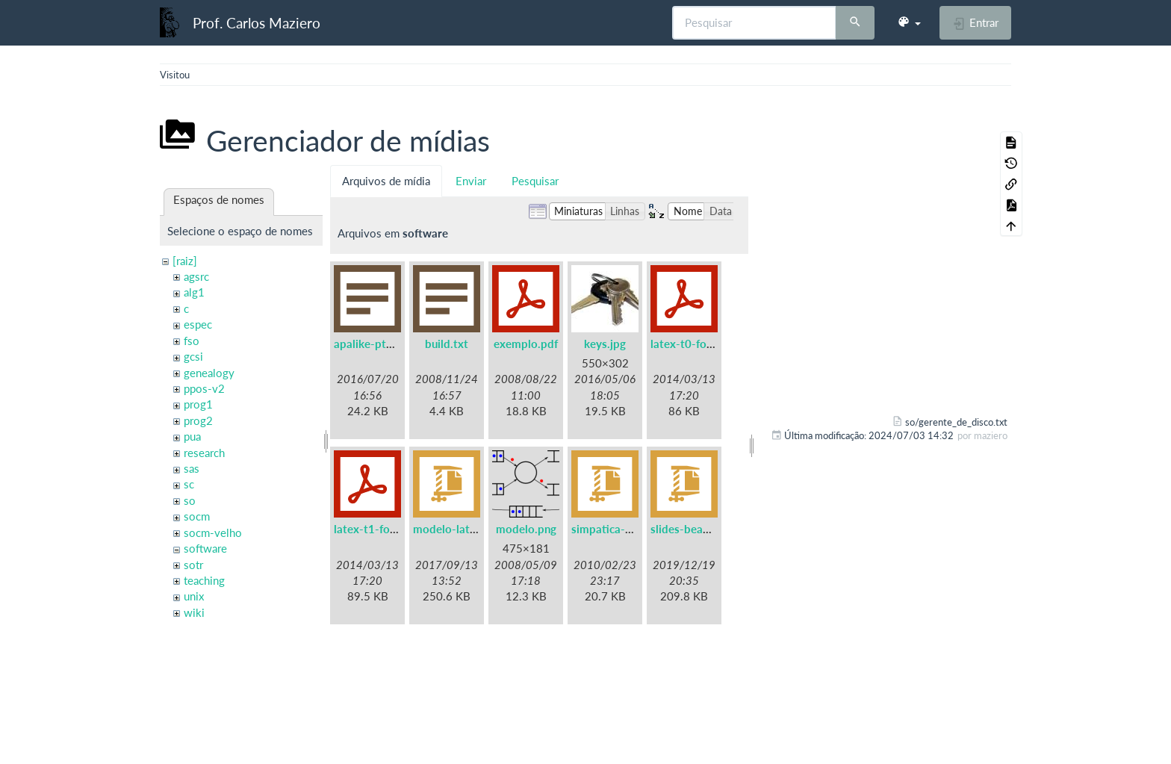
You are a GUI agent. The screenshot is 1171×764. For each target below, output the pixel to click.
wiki (194, 612)
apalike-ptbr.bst (375, 343)
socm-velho (213, 532)
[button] (909, 22)
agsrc (196, 276)
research (204, 452)
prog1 (198, 404)
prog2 (198, 420)
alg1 (194, 292)
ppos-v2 (204, 388)
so (190, 500)
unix (194, 596)
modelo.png (526, 528)
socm (197, 516)
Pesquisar (535, 180)
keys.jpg (605, 343)
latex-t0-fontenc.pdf (702, 343)
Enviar (471, 180)
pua (192, 436)
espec (198, 324)
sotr (193, 564)
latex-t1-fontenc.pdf (386, 528)
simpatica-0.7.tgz (615, 528)
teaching (204, 580)
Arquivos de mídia (386, 180)
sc (189, 484)
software (205, 548)
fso (191, 340)
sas (191, 468)
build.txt (446, 343)
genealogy (209, 372)
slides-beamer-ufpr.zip (707, 528)
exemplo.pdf (526, 343)
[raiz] (185, 260)
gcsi (193, 356)
